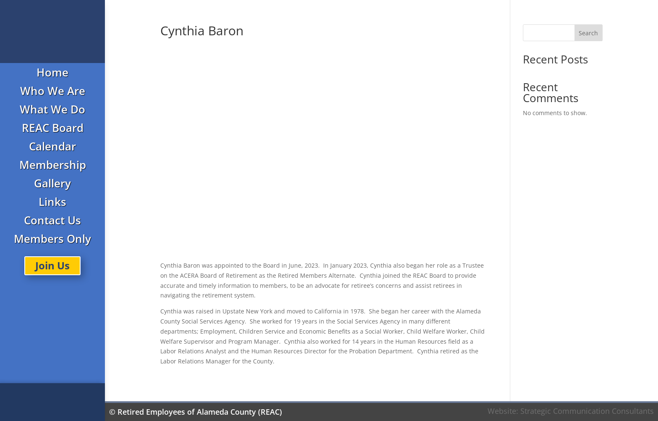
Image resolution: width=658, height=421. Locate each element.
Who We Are (52, 91)
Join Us (52, 265)
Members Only (52, 239)
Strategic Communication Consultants (587, 411)
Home (52, 72)
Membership (52, 165)
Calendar (52, 146)
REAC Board (53, 128)
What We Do (52, 109)
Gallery (52, 183)
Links (52, 202)
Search (588, 33)
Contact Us (52, 220)
